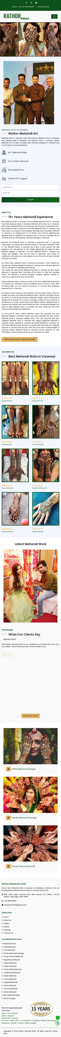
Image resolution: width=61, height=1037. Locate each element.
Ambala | (15, 1018)
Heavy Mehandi (38, 444)
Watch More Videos (30, 716)
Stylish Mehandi (9, 976)
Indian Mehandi (9, 985)
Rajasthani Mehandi (39, 488)
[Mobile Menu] (54, 16)
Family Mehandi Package (24, 817)
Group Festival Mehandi (23, 866)
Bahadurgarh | (53, 1020)
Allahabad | (6, 1018)
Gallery (5, 923)
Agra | (4, 1013)
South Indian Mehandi (11, 969)
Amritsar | (6, 1020)
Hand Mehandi (37, 401)
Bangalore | (6, 1023)
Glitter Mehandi (37, 532)
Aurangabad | (26, 1020)
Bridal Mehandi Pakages (24, 769)
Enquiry (5, 926)
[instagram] (31, 3)
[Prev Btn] (4, 39)
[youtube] (35, 3)
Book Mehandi (43, 7)
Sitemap (6, 930)
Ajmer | (5, 1016)
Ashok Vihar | (15, 1020)
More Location (30, 1023)
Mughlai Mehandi (9, 982)
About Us (6, 920)
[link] (8, 769)
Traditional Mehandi (11, 972)
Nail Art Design (8, 998)
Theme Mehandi (9, 988)
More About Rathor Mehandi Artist (20, 339)
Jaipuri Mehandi (7, 488)
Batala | (22, 1023)
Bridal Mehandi (7, 401)
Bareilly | (14, 1023)
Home (5, 917)
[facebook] (26, 3)
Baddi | (44, 1020)
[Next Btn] (56, 39)
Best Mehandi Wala (11, 995)
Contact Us (7, 933)
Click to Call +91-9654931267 (23, 7)
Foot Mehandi (7, 444)
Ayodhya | (36, 1020)
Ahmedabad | (12, 1013)
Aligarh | (11, 1016)
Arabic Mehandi (7, 532)
